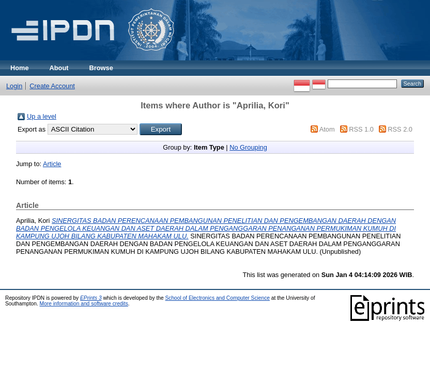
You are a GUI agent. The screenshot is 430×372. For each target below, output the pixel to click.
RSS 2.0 (400, 129)
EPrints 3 (91, 298)
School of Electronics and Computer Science (217, 298)
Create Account (52, 86)
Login (14, 86)
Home (19, 68)
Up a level (41, 116)
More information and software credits (84, 303)
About (59, 68)
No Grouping (248, 147)
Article (52, 164)
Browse (101, 68)
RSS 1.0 (361, 129)
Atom (327, 129)
